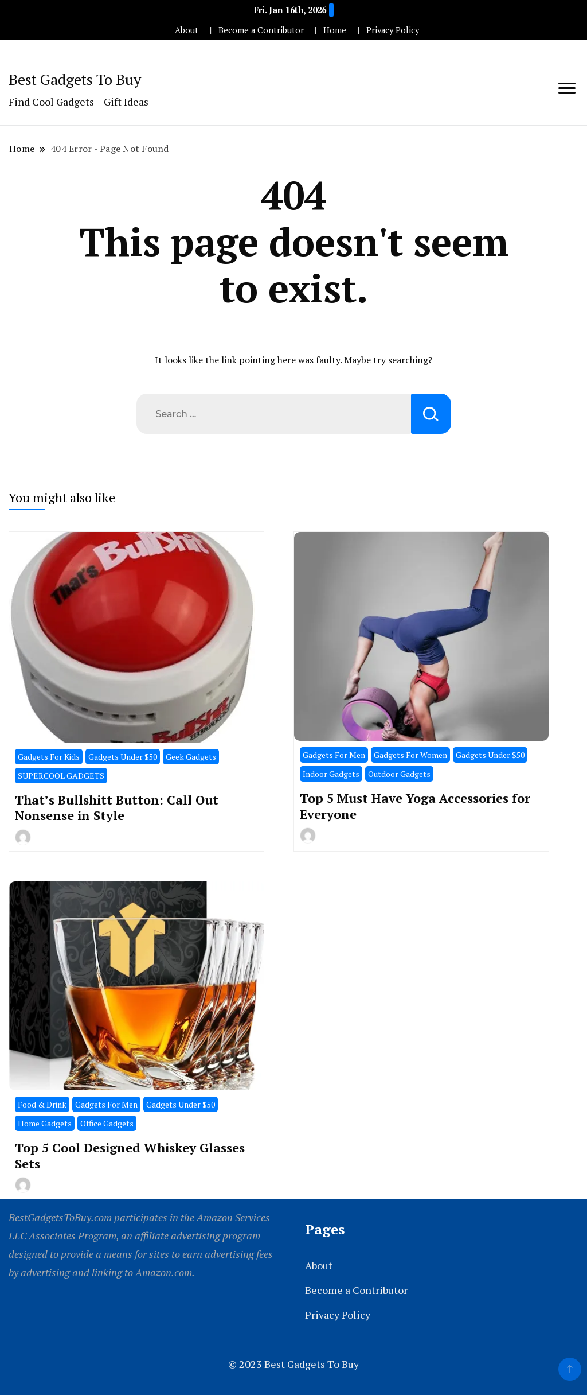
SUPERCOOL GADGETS (61, 775)
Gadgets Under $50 (122, 756)
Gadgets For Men (334, 754)
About (186, 30)
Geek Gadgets (191, 756)
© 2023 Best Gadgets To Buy (293, 1364)
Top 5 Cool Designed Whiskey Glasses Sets (130, 1155)
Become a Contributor (261, 30)
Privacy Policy (392, 30)
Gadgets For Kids (49, 756)
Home (334, 30)
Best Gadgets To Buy (75, 79)
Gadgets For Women (410, 754)
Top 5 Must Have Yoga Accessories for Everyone (415, 806)
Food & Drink (42, 1104)
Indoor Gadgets (331, 773)
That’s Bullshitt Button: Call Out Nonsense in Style (116, 807)
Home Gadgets (45, 1123)
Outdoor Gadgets (399, 773)
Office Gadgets (107, 1123)
